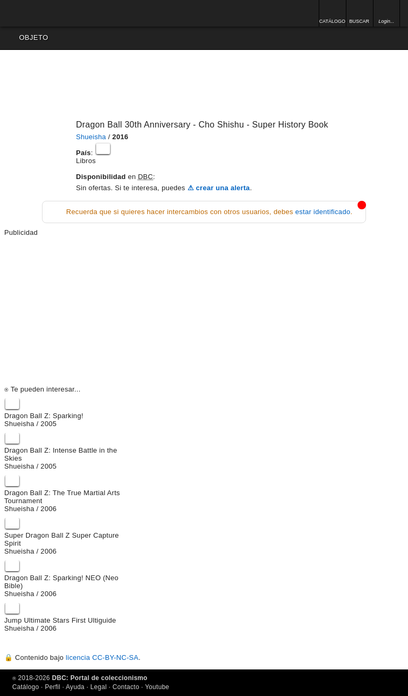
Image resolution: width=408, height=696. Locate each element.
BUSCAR (359, 21)
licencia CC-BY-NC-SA (102, 657)
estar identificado (323, 212)
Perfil (52, 687)
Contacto (126, 687)
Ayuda (75, 687)
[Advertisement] (204, 310)
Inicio (40, 13)
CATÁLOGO (332, 21)
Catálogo (25, 687)
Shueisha (91, 137)
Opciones (396, 38)
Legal (98, 687)
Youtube (157, 687)
